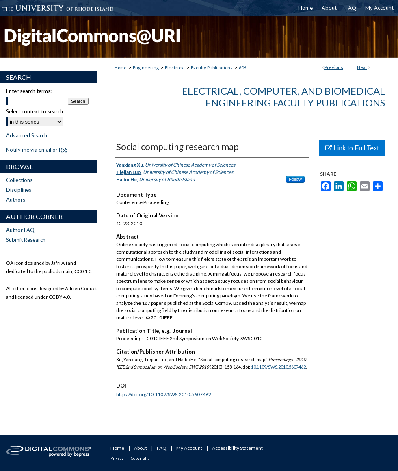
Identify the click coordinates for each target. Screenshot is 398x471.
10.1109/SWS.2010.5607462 (278, 366)
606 (242, 67)
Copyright (140, 458)
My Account (189, 448)
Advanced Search (26, 135)
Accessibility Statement (237, 448)
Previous (333, 67)
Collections (19, 180)
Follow (295, 179)
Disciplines (18, 190)
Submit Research (25, 240)
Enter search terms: (29, 91)
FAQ (162, 448)
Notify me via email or (37, 149)
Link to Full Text (352, 148)
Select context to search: (35, 111)
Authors (15, 199)
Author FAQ (20, 230)
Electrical (175, 67)
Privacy (116, 458)
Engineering (146, 67)
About (140, 448)
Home (121, 67)
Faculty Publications (212, 67)
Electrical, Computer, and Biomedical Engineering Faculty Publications (283, 97)
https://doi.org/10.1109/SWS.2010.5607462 (163, 394)
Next (362, 67)
